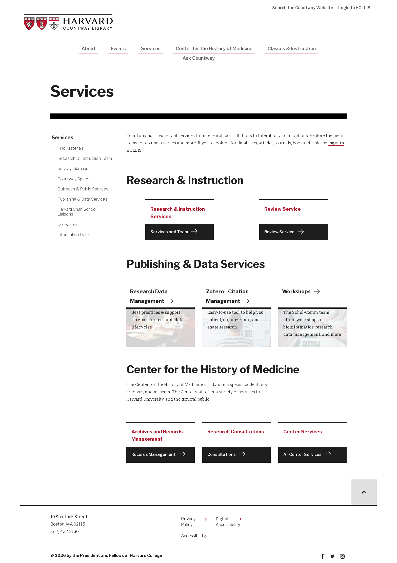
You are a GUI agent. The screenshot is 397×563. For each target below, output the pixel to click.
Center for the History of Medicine (214, 48)
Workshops (297, 290)
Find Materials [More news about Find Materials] (70, 148)
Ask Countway (199, 58)
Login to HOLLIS (354, 7)
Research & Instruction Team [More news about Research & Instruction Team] (84, 158)
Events (118, 48)
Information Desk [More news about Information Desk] (73, 234)
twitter (332, 555)
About (89, 48)
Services (151, 48)
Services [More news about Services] (62, 137)
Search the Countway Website (302, 7)
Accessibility (193, 535)
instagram (342, 555)
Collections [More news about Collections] (67, 224)
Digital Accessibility (228, 521)
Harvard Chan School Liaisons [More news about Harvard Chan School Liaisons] (76, 212)
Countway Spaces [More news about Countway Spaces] (74, 179)
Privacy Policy (188, 521)
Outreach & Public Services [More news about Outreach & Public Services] (82, 189)
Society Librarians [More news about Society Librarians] (74, 168)
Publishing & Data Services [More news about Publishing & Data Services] (82, 199)
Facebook (322, 555)
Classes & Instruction (292, 48)
